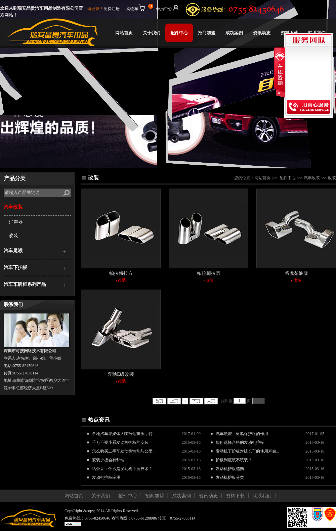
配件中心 (179, 32)
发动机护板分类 (230, 477)
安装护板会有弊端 (108, 460)
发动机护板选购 (230, 468)
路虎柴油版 (296, 273)
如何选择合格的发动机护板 (240, 442)
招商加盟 (206, 32)
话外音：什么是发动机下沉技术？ (122, 468)
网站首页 (124, 32)
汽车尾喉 (13, 250)
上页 (174, 401)
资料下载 (235, 495)
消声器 (16, 222)
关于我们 (151, 32)
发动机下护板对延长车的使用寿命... (247, 451)
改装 (13, 235)
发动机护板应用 (106, 477)
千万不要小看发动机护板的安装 (120, 442)
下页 (196, 401)
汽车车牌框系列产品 (25, 284)
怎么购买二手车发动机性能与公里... (124, 451)
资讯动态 (261, 32)
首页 (159, 401)
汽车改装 (13, 206)
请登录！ (95, 8)
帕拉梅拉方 (121, 273)
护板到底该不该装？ (234, 460)
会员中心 (167, 7)
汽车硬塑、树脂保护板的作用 (242, 433)
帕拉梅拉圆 (208, 273)
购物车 (139, 7)
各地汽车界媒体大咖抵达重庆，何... (124, 433)
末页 (211, 401)
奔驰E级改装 (121, 374)
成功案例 (234, 32)
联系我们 (317, 32)
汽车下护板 (15, 267)
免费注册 (111, 8)
